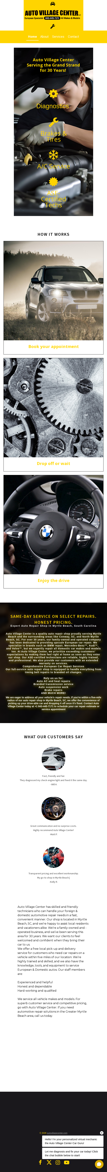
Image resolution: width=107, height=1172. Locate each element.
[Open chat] (99, 1164)
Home (32, 36)
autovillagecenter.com (57, 1133)
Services (58, 36)
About (44, 36)
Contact (73, 36)
